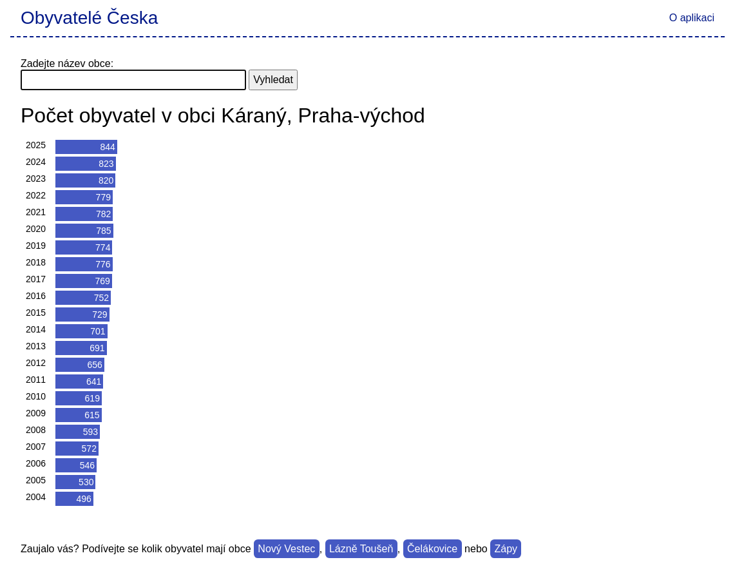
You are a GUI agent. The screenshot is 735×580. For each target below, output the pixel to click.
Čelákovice (432, 548)
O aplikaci (691, 17)
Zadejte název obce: (67, 63)
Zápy (506, 548)
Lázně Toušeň (361, 548)
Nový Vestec (286, 548)
